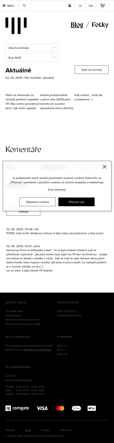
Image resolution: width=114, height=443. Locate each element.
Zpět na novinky (92, 70)
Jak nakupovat (13, 315)
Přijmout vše (76, 202)
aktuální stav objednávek (37, 349)
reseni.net (62, 354)
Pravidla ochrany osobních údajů (23, 324)
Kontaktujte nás (68, 302)
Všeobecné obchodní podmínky (22, 319)
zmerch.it (62, 345)
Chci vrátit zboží (14, 311)
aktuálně (48, 78)
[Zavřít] (105, 167)
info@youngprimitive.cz (69, 315)
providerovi (32, 104)
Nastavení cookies (37, 202)
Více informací (57, 189)
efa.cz (60, 349)
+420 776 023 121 (66, 311)
